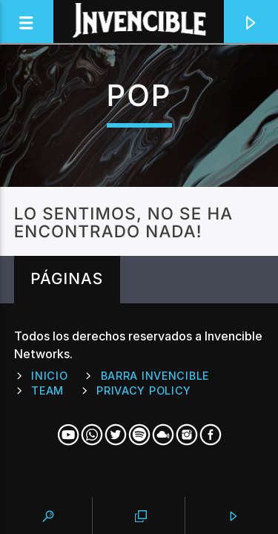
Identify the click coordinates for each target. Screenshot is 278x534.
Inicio (49, 375)
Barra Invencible (155, 375)
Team (47, 390)
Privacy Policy (143, 390)
